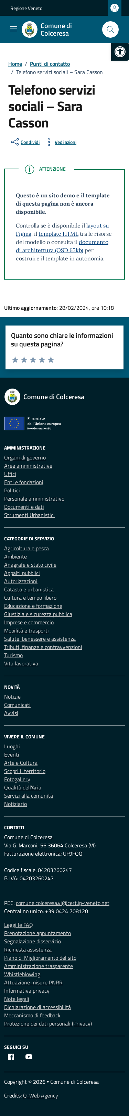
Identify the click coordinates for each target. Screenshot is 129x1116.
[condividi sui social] (24, 141)
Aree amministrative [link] (28, 466)
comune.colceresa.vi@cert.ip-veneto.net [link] (62, 903)
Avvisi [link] (11, 713)
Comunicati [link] (17, 705)
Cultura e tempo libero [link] (30, 597)
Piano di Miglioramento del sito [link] (40, 958)
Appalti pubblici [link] (22, 573)
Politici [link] (12, 490)
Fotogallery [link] (17, 779)
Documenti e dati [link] (24, 507)
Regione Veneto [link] (26, 8)
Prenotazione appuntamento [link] (37, 933)
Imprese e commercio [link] (29, 622)
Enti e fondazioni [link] (23, 482)
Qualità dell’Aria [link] (22, 787)
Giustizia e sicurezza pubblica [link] (38, 614)
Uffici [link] (10, 474)
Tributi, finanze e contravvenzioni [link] (43, 647)
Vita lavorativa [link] (21, 663)
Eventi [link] (11, 754)
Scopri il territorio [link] (24, 771)
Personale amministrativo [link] (34, 498)
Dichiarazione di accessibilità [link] (37, 1007)
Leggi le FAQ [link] (18, 925)
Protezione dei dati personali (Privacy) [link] (48, 1023)
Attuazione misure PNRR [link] (33, 982)
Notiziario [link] (15, 804)
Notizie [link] (12, 696)
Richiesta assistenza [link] (28, 949)
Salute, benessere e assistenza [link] (40, 639)
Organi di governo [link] (25, 457)
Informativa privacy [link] (27, 990)
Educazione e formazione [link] (33, 606)
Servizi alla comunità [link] (28, 796)
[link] (120, 52)
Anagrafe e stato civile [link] (30, 565)
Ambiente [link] (15, 556)
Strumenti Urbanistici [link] (29, 515)
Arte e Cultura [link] (20, 763)
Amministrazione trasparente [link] (38, 966)
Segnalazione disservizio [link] (32, 941)
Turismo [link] (13, 655)
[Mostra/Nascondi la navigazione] (14, 29)
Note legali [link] (16, 999)
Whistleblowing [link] (22, 974)
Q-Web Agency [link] (40, 1095)
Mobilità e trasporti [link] (26, 630)
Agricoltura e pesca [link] (26, 548)
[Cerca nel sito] (110, 29)
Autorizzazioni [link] (20, 581)
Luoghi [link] (12, 746)
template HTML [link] (58, 233)
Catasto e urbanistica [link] (29, 589)
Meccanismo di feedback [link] (32, 1015)
